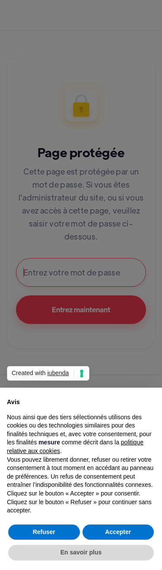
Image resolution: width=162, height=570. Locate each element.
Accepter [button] (118, 531)
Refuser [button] (44, 531)
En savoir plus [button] (81, 552)
